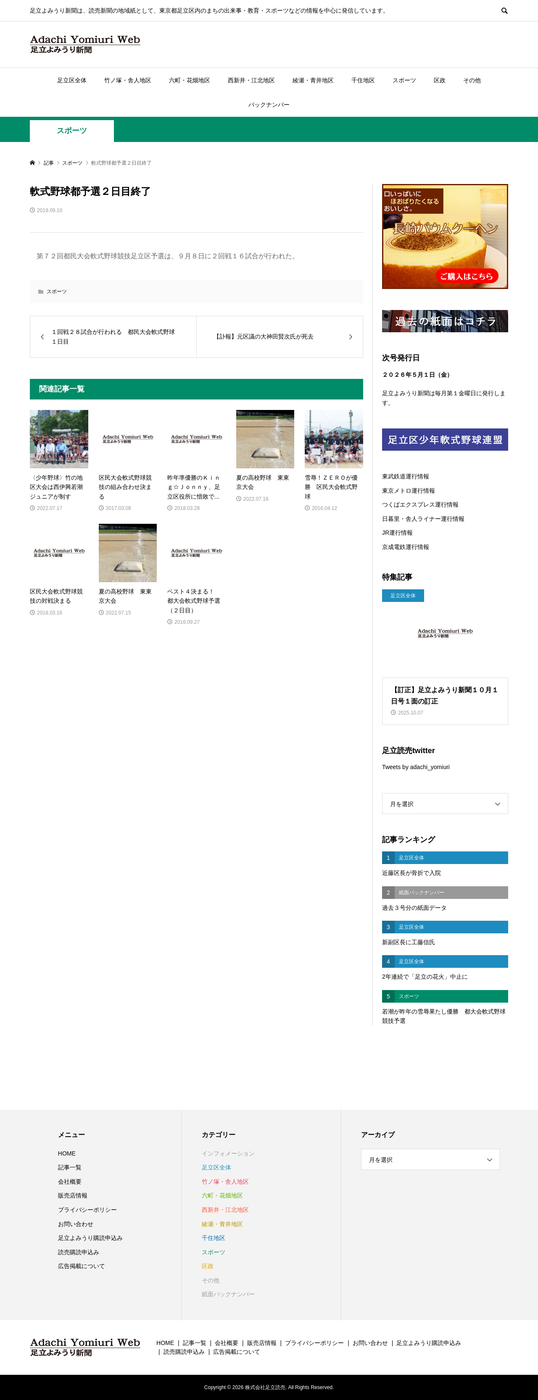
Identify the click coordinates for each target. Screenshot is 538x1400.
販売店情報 (72, 1195)
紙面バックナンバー (228, 1294)
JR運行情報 (397, 532)
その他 (472, 80)
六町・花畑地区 (189, 80)
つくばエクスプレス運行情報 (420, 504)
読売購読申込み (78, 1252)
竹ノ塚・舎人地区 (127, 80)
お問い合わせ (75, 1224)
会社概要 (70, 1181)
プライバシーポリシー (87, 1209)
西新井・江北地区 (251, 80)
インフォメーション (228, 1153)
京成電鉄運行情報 (405, 547)
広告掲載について (81, 1266)
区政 (440, 80)
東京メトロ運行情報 (408, 490)
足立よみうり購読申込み (90, 1238)
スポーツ (404, 80)
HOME (67, 1153)
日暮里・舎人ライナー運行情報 (423, 518)
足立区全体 (72, 80)
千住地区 (363, 80)
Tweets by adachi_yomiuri (416, 767)
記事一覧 (70, 1167)
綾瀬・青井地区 (313, 80)
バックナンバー (269, 104)
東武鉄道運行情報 (405, 476)
